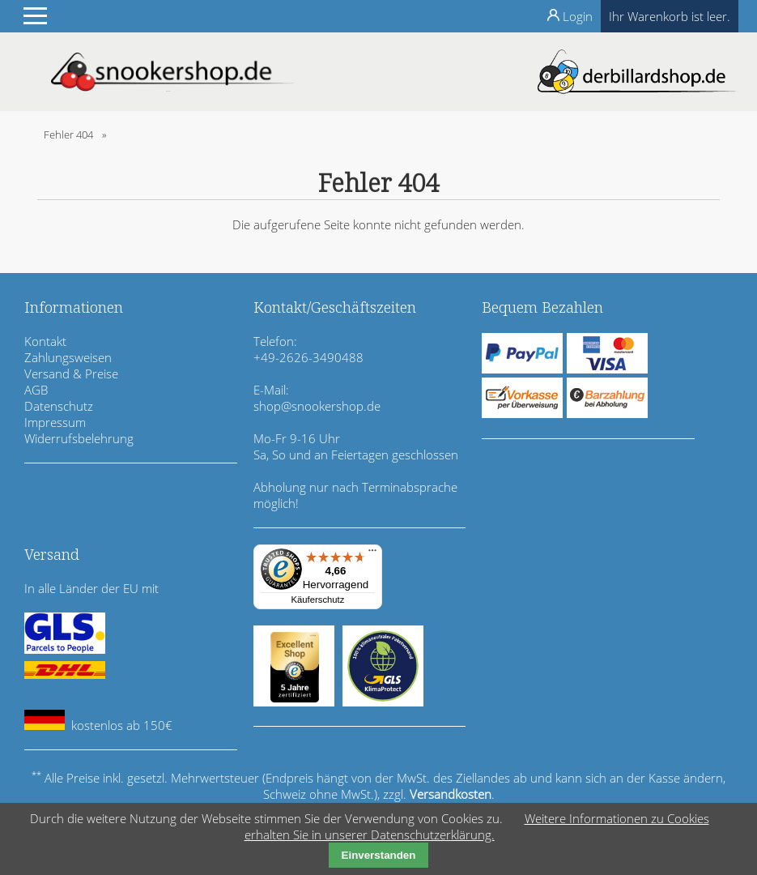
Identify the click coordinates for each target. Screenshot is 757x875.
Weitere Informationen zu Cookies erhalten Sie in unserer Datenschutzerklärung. (477, 826)
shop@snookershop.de (317, 406)
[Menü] (372, 554)
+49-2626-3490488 (308, 357)
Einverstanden (379, 855)
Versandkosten (450, 794)
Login (578, 16)
